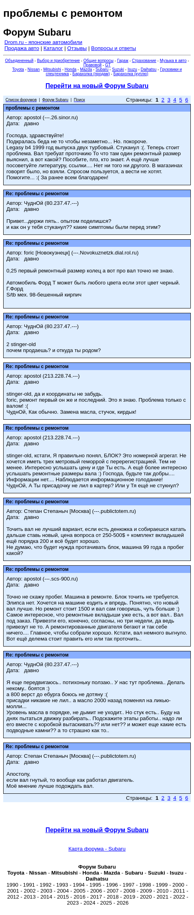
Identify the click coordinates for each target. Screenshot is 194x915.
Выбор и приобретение (58, 60)
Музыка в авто (173, 60)
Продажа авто (21, 48)
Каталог (53, 48)
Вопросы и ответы (113, 48)
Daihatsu (148, 69)
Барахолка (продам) (91, 74)
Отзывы (77, 48)
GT (108, 65)
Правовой (92, 65)
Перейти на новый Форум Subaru (97, 85)
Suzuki (118, 69)
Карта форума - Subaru (97, 849)
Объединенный (19, 60)
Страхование (144, 60)
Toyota (18, 69)
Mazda (86, 69)
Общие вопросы (99, 60)
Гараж (122, 60)
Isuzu (132, 69)
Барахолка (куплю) (130, 74)
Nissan (34, 69)
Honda (70, 69)
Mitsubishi (52, 69)
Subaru (102, 69)
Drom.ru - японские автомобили (43, 42)
